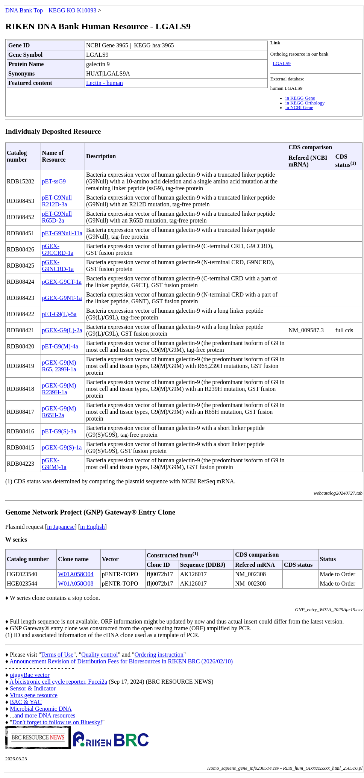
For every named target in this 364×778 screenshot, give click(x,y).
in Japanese (60, 527)
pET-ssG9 (54, 181)
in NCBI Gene (299, 107)
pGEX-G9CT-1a (62, 282)
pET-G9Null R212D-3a (57, 200)
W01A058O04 (75, 574)
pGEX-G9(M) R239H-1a (59, 388)
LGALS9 (282, 63)
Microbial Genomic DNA (40, 708)
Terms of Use (57, 654)
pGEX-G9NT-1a (62, 298)
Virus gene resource (34, 695)
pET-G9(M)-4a (60, 346)
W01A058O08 (75, 583)
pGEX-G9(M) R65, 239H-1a (59, 365)
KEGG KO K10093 (72, 10)
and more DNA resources (44, 715)
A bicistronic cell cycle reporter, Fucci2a (58, 681)
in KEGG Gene (300, 98)
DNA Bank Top (24, 10)
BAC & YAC (26, 702)
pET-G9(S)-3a (59, 431)
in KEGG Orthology (305, 103)
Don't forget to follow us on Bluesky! (57, 722)
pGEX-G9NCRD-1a (58, 265)
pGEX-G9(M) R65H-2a (59, 411)
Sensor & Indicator (33, 688)
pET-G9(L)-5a (59, 314)
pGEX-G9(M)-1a (54, 463)
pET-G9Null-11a (62, 233)
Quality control (99, 654)
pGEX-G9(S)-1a (62, 447)
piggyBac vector (29, 675)
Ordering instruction (159, 654)
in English (92, 527)
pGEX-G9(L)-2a (62, 330)
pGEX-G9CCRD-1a (58, 249)
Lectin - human (104, 83)
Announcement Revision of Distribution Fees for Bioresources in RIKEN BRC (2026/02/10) (121, 661)
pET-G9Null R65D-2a (57, 217)
